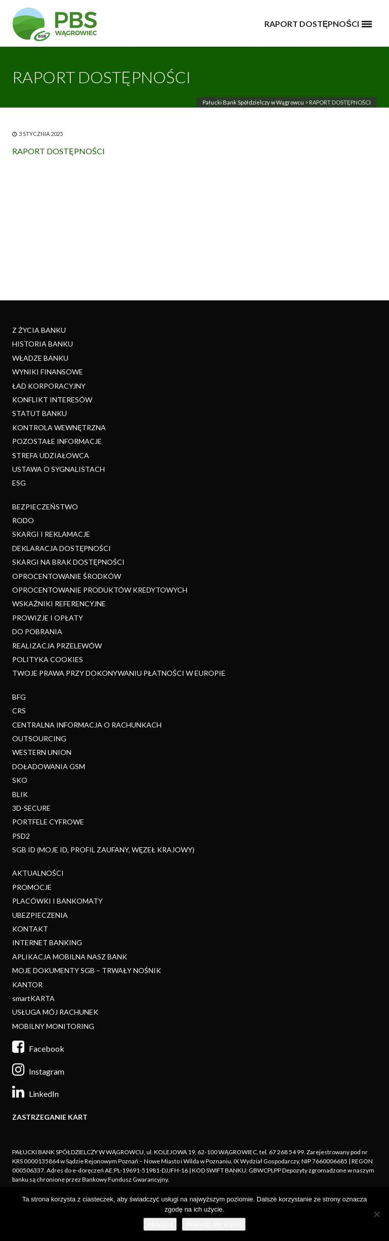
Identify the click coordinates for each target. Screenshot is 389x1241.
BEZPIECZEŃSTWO (45, 506)
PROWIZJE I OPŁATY (47, 617)
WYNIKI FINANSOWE (47, 371)
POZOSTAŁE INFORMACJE (57, 441)
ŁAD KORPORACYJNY (49, 386)
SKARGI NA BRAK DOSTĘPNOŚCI (68, 562)
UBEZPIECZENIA (40, 915)
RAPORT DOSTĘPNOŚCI (58, 151)
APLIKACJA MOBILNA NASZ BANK (69, 956)
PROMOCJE (32, 887)
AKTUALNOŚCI (38, 873)
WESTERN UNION (41, 752)
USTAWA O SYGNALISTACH (58, 469)
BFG (19, 697)
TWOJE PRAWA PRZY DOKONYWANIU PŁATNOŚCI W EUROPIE (118, 673)
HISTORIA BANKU (42, 343)
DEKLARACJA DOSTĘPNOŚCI (61, 548)
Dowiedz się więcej (214, 1224)
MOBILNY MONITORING (53, 1026)
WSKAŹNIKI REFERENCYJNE (59, 603)
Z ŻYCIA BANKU (39, 330)
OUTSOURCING (39, 738)
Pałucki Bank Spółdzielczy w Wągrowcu (253, 102)
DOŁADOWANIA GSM (48, 766)
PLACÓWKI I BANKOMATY (57, 901)
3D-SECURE (31, 808)
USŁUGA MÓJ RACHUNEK (55, 1012)
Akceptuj (160, 1224)
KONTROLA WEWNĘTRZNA (59, 427)
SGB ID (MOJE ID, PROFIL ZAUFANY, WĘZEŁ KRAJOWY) (103, 849)
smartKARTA (33, 998)
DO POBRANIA (37, 631)
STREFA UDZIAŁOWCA (50, 455)
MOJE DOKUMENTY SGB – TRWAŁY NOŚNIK (86, 970)
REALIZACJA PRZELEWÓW (57, 645)
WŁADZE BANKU (40, 358)
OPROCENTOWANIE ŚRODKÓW (66, 576)
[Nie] (376, 1214)
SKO (19, 780)
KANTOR (27, 984)
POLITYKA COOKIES (47, 659)
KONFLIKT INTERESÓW (52, 399)
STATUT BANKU (39, 413)
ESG (19, 482)
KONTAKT (30, 928)
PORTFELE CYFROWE (48, 821)
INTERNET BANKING (47, 942)
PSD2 (21, 836)
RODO (23, 520)
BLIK (20, 794)
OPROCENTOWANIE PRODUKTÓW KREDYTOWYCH (99, 589)
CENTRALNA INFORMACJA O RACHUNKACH (87, 724)
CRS (19, 710)
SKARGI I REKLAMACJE (51, 534)
